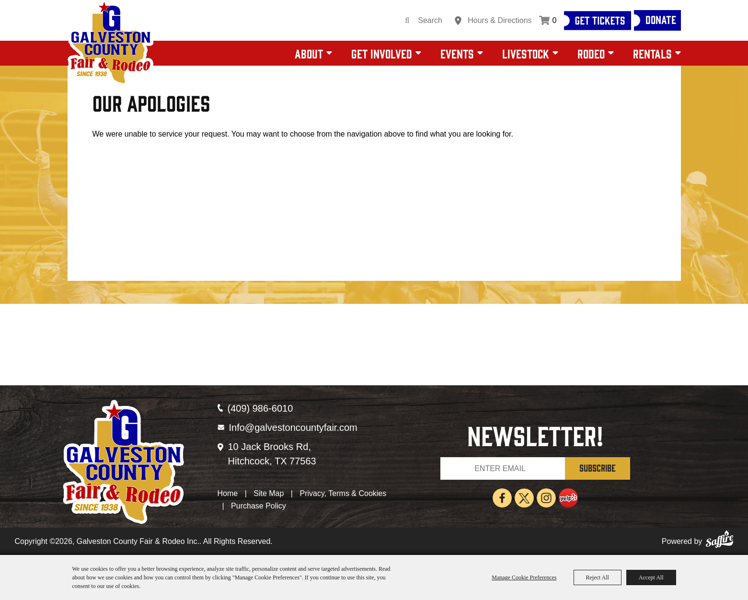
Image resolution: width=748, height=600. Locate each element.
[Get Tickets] (597, 20)
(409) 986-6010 (260, 408)
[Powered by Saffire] (719, 541)
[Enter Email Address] (502, 468)
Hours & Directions (499, 20)
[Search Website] (433, 20)
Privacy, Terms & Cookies (342, 493)
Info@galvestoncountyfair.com (293, 427)
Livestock (525, 53)
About (309, 53)
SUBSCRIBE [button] (597, 467)
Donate (660, 19)
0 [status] (554, 20)
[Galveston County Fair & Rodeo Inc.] (110, 43)
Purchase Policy (258, 506)
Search (407, 20)
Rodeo (591, 53)
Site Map (268, 493)
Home (228, 493)
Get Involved (381, 53)
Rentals (652, 53)
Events (457, 53)
